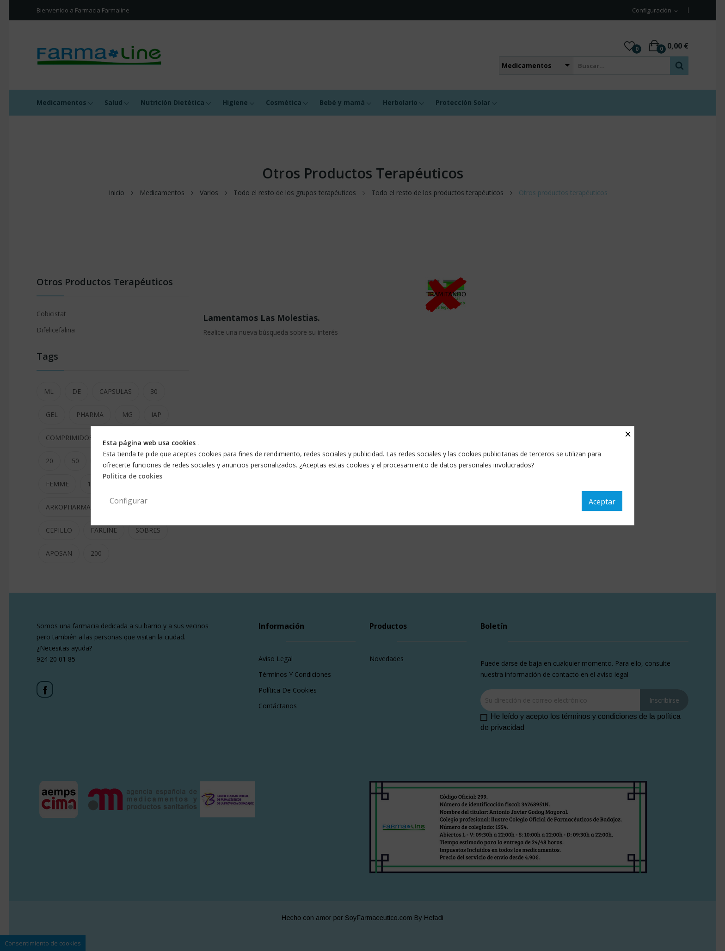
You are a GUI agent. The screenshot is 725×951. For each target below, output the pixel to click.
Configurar (128, 501)
